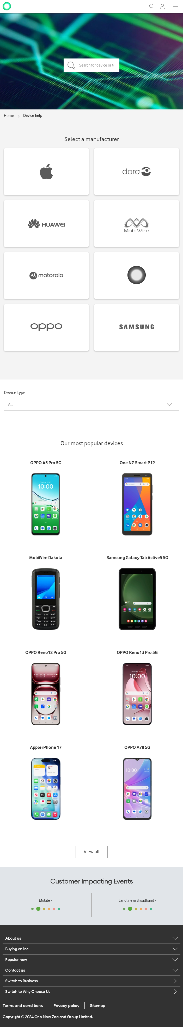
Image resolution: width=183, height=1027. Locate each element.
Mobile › (45, 900)
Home (9, 115)
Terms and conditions (23, 1005)
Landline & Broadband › (137, 900)
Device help (32, 115)
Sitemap (97, 1005)
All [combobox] (10, 404)
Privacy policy (66, 1005)
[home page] (7, 6)
